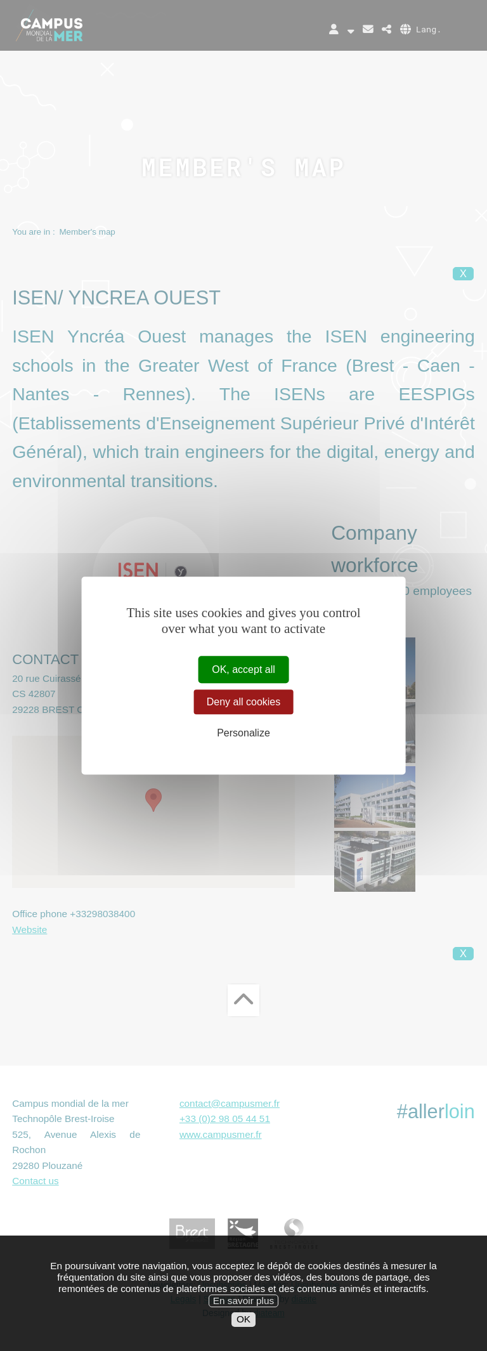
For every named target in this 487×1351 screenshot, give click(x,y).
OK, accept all (243, 669)
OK (243, 1326)
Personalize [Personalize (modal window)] (243, 733)
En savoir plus (243, 1307)
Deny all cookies (244, 701)
